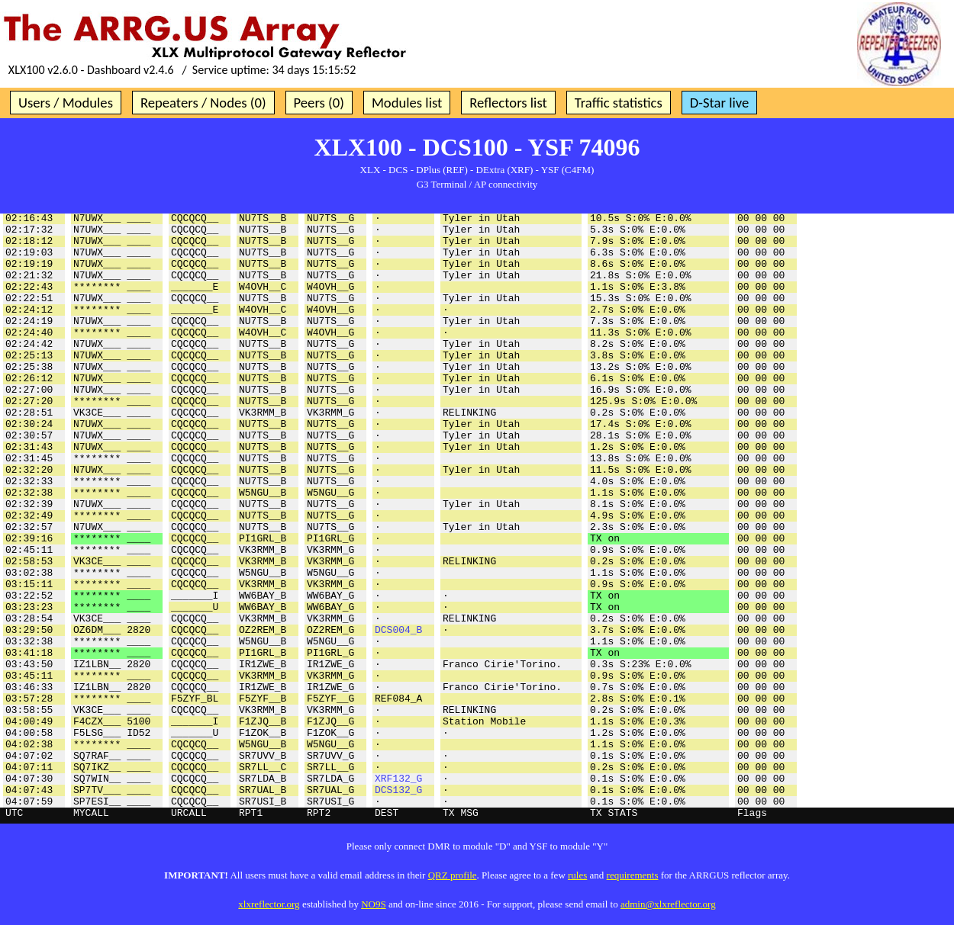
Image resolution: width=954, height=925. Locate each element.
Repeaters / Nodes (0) (203, 102)
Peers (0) (319, 102)
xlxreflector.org (268, 904)
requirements (633, 875)
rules (577, 875)
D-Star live (719, 102)
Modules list (407, 102)
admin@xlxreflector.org (668, 904)
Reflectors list (507, 102)
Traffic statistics (618, 102)
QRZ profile (452, 875)
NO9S (373, 904)
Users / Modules (65, 102)
